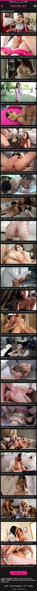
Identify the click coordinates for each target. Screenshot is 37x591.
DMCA (6, 586)
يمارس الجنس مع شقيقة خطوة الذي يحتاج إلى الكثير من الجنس (18, 195)
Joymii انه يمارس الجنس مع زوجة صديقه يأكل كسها (16, 357)
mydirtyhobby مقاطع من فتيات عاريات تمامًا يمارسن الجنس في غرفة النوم (18, 427)
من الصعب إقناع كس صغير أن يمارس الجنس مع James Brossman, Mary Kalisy (18, 334)
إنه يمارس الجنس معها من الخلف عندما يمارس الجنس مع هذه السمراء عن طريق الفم (18, 80)
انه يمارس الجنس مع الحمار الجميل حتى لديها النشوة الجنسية (18, 242)
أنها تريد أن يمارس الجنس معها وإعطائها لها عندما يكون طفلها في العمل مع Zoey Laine (18, 381)
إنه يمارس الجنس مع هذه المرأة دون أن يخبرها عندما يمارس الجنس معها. (18, 126)
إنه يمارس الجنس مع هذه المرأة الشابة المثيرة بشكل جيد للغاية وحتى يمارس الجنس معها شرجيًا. (18, 57)
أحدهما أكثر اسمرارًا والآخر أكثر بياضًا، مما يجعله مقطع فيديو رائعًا (18, 33)
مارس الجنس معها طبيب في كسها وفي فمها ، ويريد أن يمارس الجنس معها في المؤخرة (18, 288)
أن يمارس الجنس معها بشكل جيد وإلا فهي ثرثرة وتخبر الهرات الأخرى (18, 496)
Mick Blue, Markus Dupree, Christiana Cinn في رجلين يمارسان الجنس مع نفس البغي (18, 404)
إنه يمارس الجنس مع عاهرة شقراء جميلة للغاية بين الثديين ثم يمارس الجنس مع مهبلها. (18, 103)
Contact (30, 586)
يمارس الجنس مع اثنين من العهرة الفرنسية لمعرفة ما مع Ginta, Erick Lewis (18, 519)
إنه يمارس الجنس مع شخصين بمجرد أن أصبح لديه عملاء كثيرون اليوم (18, 566)
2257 (24, 586)
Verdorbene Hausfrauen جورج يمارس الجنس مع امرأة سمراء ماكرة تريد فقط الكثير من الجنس (18, 219)
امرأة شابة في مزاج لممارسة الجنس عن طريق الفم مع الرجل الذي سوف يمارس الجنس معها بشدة (18, 311)
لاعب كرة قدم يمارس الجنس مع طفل (11, 473)
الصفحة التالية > (18, 573)
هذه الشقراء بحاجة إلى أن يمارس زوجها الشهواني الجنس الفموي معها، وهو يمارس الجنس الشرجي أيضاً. (18, 172)
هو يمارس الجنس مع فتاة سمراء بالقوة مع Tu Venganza (17, 543)
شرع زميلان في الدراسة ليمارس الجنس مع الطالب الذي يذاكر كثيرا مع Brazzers (18, 450)
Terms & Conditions (16, 586)
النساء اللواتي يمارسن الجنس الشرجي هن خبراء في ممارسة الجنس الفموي (18, 265)
